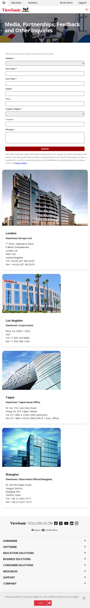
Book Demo (66, 2)
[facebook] (56, 523)
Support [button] (9, 577)
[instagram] (77, 523)
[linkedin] (72, 523)
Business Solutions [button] (17, 559)
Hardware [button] (10, 540)
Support (82, 2)
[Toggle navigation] (86, 9)
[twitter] (61, 523)
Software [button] (10, 547)
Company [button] (9, 583)
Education (16, 2)
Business (33, 2)
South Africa (49, 530)
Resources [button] (10, 571)
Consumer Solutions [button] (18, 565)
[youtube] (67, 523)
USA (40, 602)
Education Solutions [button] (18, 553)
